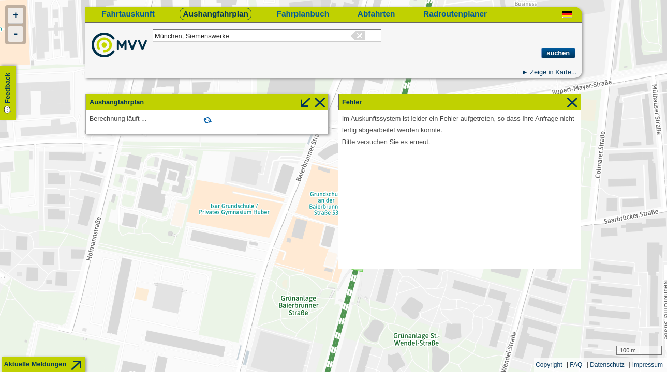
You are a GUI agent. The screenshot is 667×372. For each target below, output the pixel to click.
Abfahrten (376, 13)
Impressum (647, 364)
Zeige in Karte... (553, 72)
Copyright (549, 364)
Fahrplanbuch (303, 13)
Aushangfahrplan (215, 13)
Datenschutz (607, 364)
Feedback (7, 88)
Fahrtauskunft (127, 13)
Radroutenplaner (455, 13)
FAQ (576, 364)
